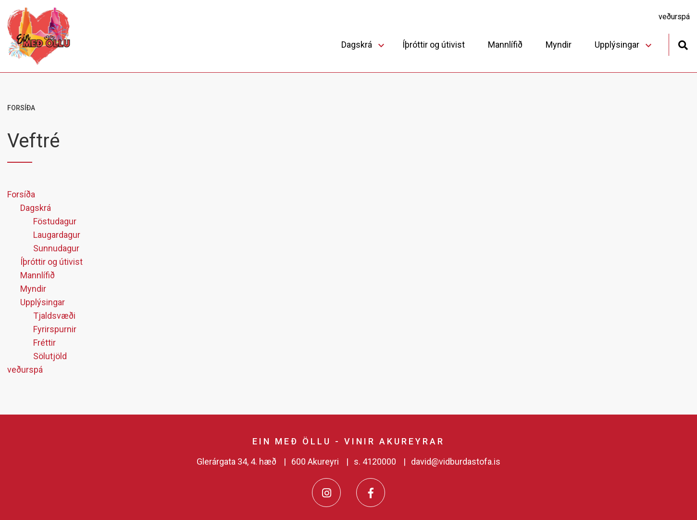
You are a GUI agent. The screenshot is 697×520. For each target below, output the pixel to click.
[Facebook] (370, 492)
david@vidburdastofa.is (455, 461)
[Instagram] (326, 492)
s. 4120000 (375, 461)
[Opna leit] (683, 44)
